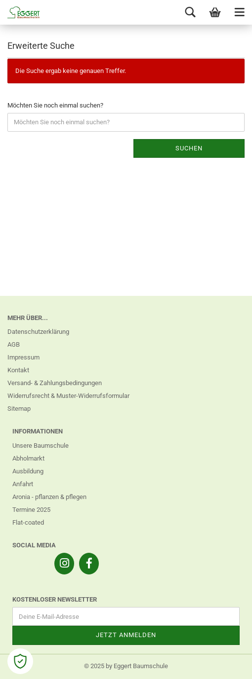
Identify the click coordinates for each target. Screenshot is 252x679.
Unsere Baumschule (40, 445)
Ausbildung (27, 471)
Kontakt (18, 370)
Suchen (189, 148)
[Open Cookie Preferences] (20, 661)
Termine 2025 (31, 509)
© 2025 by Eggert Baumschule (126, 666)
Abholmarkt (28, 458)
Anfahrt (22, 484)
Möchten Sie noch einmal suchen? (55, 105)
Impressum (23, 357)
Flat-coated (28, 522)
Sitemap (19, 408)
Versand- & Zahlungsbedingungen (54, 383)
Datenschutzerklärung (38, 331)
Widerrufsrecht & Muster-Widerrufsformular (68, 395)
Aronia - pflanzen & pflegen (49, 496)
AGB (13, 344)
